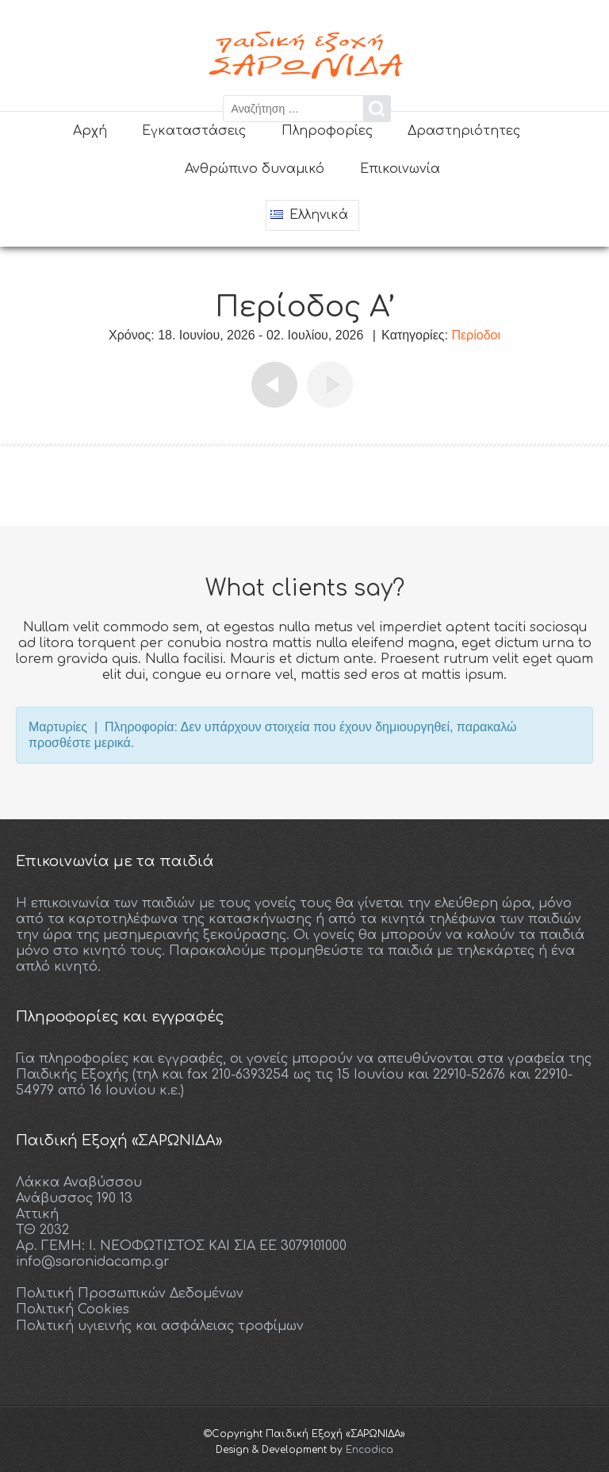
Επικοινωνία (400, 169)
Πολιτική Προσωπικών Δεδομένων (129, 1293)
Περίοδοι (475, 334)
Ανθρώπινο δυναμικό (254, 169)
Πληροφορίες (327, 131)
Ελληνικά (309, 215)
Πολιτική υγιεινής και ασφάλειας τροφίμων (160, 1324)
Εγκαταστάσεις (194, 131)
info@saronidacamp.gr (93, 1261)
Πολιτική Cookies (72, 1308)
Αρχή (90, 131)
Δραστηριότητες (464, 131)
